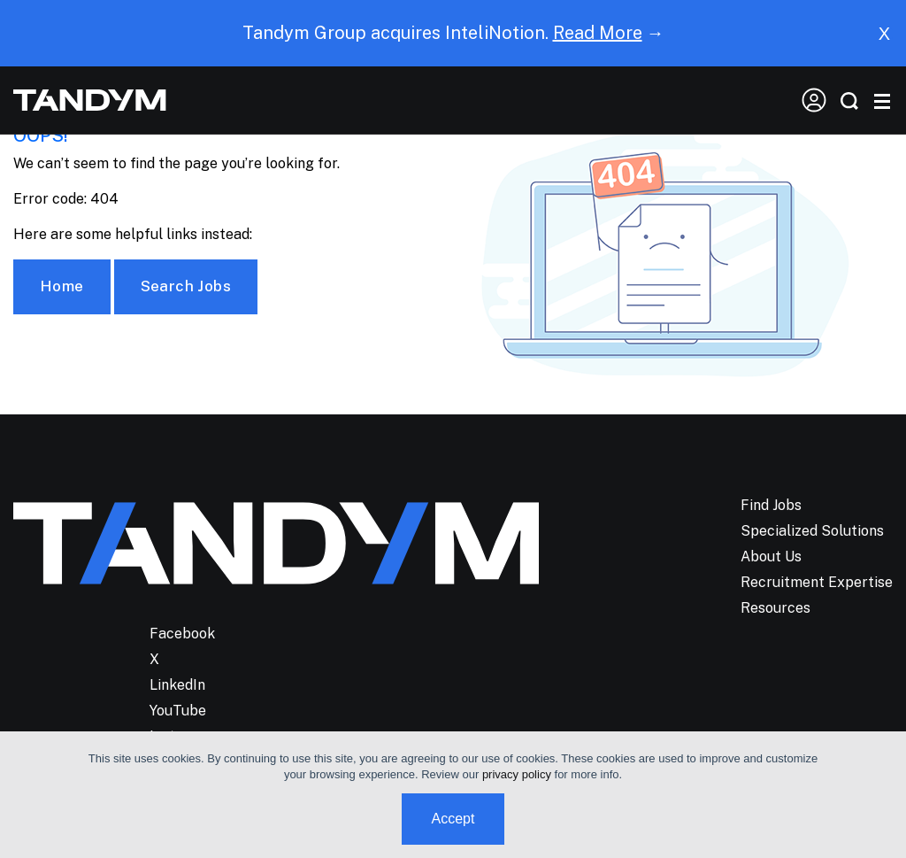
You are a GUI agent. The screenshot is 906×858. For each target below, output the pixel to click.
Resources (775, 607)
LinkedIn (177, 684)
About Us (771, 556)
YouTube (178, 710)
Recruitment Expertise (817, 582)
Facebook (182, 633)
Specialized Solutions (812, 530)
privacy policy (516, 774)
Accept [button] (453, 818)
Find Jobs (771, 505)
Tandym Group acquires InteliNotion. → (453, 32)
